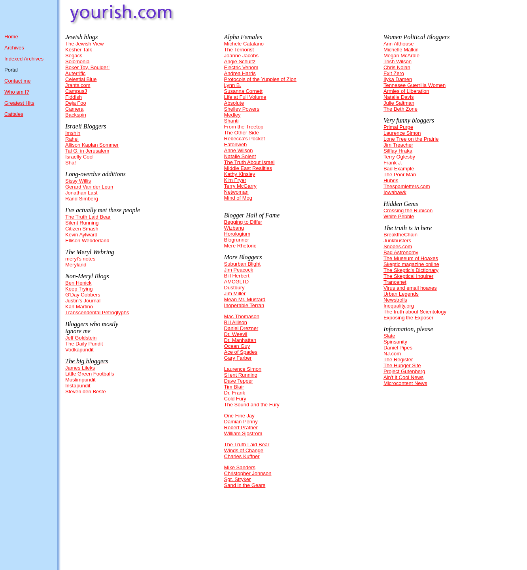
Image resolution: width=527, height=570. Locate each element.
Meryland (75, 265)
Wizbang (234, 228)
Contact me (17, 81)
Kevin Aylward (81, 235)
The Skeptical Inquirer (408, 276)
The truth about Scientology (414, 312)
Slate (389, 336)
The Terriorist (239, 50)
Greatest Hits (19, 103)
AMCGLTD (236, 282)
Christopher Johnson (248, 473)
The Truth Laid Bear (88, 217)
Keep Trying (79, 289)
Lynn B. (233, 85)
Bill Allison (235, 322)
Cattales (13, 114)
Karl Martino (79, 307)
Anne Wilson (238, 150)
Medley (232, 115)
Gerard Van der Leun (89, 187)
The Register (398, 359)
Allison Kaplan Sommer (92, 145)
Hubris (391, 180)
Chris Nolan (396, 67)
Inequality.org (398, 306)
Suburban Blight (242, 264)
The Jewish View (84, 44)
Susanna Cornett (243, 91)
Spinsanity (395, 342)
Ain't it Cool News (403, 377)
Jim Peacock (238, 270)
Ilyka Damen (397, 79)
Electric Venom (241, 67)
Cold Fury (235, 399)
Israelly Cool (79, 157)
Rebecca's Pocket (244, 139)
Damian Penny (241, 422)
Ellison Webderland (87, 240)
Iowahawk (394, 192)
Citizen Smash (81, 229)
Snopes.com (397, 246)
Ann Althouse (398, 44)
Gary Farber (238, 358)
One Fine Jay (239, 416)
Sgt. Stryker (237, 479)
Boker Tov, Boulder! (87, 67)
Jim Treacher (398, 145)
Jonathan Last (81, 193)
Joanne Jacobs (241, 56)
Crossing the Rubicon (408, 210)
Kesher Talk (78, 50)
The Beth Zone (400, 109)
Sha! (70, 163)
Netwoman (236, 192)
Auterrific (75, 73)
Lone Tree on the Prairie (410, 139)
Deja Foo (75, 103)
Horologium (237, 234)
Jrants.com (78, 85)
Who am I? (16, 92)
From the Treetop (244, 127)
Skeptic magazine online (411, 264)
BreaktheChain (400, 235)
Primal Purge (398, 127)
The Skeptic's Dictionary (410, 270)
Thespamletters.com (406, 186)
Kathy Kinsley (239, 174)
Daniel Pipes (397, 348)
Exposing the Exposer (408, 318)
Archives (14, 48)
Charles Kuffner (242, 456)
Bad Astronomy (400, 252)
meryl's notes (80, 259)
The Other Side (241, 133)
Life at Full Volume (245, 97)
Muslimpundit (80, 380)
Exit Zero (393, 73)
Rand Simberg (81, 199)
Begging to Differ (243, 222)
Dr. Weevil (235, 334)
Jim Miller (235, 293)
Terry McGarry (240, 186)
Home (11, 37)
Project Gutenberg (404, 371)
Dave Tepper (238, 381)
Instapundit (78, 386)
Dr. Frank (234, 393)
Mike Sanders (239, 467)
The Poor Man (399, 174)
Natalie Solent (240, 156)
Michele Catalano (244, 44)
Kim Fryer (235, 180)
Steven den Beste (85, 391)
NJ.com (392, 354)
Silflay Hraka (397, 151)
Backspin (75, 115)
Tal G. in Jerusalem (87, 151)
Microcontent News (405, 383)
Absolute (234, 103)
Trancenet (394, 282)
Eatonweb (235, 144)
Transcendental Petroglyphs (97, 312)
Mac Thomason (241, 316)
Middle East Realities (248, 168)
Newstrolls (395, 300)
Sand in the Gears (245, 485)
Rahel (72, 139)
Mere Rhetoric (240, 246)
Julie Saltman (398, 103)
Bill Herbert (236, 276)
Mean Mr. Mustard (245, 299)
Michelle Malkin (401, 50)
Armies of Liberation (406, 91)
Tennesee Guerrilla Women (414, 85)
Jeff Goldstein (80, 338)
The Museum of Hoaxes (410, 258)
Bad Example (398, 169)
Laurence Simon (243, 369)
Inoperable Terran (244, 305)
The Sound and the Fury (252, 405)
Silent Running (82, 223)
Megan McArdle (401, 56)
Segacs (73, 56)
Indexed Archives (23, 59)
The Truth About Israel (249, 162)
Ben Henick (78, 283)
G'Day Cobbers (82, 295)
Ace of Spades (241, 352)
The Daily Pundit (84, 344)
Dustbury (234, 288)
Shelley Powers (242, 109)
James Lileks (80, 368)
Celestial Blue (81, 79)
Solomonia (77, 61)
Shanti (231, 121)
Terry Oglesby (399, 157)
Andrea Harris (240, 73)
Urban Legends (401, 294)
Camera (74, 109)
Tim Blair (234, 387)
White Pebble (398, 216)
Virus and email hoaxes (410, 288)
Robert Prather (241, 427)
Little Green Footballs (89, 374)
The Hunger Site (402, 365)
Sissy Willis (78, 181)
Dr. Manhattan (240, 340)
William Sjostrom (243, 433)
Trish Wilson (397, 61)
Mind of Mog (238, 198)
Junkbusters (397, 240)
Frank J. (392, 163)
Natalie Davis (398, 97)
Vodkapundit (79, 350)
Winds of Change (244, 450)
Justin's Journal (82, 301)
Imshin (72, 133)
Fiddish (73, 97)
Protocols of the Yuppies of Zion (260, 79)
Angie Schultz (240, 61)
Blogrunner (236, 240)
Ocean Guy (237, 346)
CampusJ (76, 91)
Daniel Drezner (241, 328)
